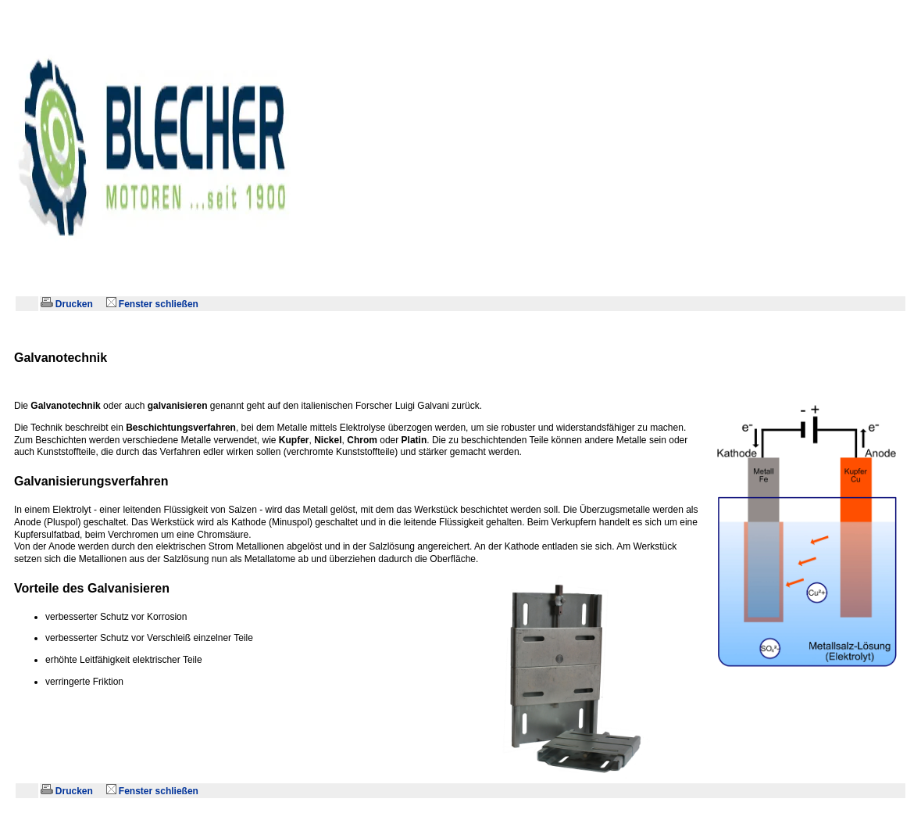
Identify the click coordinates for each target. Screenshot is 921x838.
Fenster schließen (154, 304)
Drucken (68, 304)
